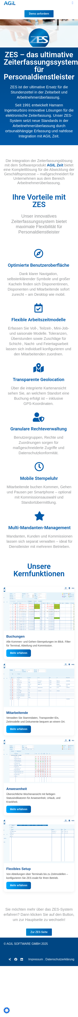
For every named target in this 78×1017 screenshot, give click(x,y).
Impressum (35, 959)
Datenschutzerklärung (59, 959)
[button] (72, 3)
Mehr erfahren (18, 652)
